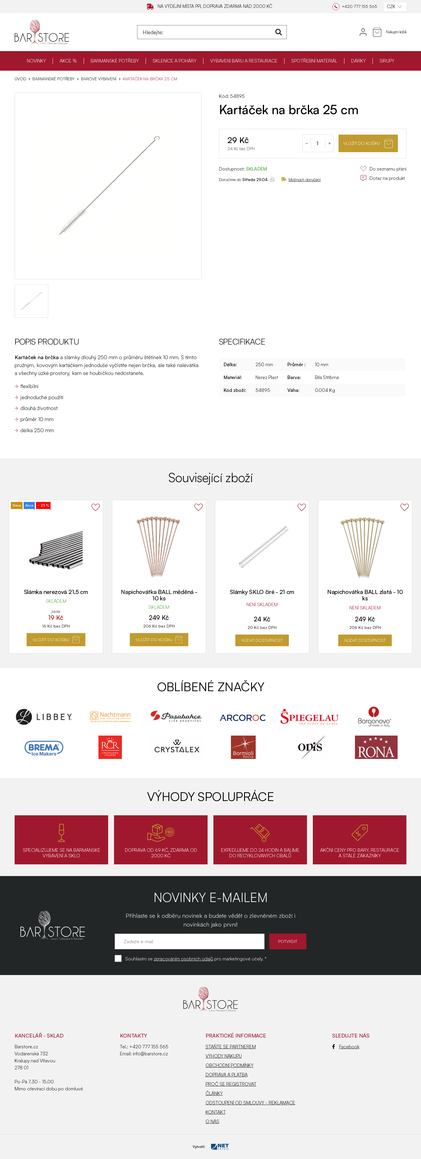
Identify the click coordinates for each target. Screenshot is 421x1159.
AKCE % (68, 61)
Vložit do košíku (368, 143)
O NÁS (212, 1121)
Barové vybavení (98, 79)
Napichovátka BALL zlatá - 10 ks (365, 595)
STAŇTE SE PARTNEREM (231, 1046)
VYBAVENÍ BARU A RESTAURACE (243, 61)
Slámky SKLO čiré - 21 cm (262, 591)
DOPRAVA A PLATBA (227, 1075)
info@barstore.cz (150, 1054)
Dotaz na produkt (382, 178)
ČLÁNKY (214, 1093)
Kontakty (133, 1035)
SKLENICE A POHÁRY (174, 61)
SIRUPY (386, 61)
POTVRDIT (287, 941)
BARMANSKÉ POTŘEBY (115, 61)
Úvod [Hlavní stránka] (20, 79)
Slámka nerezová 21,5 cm (56, 591)
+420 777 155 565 (148, 1046)
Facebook (345, 1046)
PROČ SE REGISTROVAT (231, 1084)
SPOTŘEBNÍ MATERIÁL (314, 61)
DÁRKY (358, 61)
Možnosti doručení (301, 179)
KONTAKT (216, 1112)
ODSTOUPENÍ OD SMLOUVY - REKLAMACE (250, 1103)
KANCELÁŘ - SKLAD (39, 1035)
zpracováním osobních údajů (183, 959)
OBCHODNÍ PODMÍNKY (229, 1065)
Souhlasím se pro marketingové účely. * (196, 959)
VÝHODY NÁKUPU (224, 1056)
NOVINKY (36, 61)
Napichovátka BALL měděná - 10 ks (159, 595)
